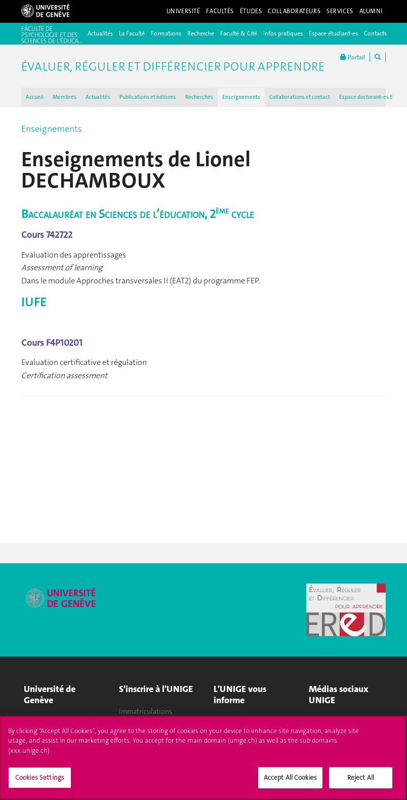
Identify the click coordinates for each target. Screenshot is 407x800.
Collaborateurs (294, 11)
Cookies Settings (39, 783)
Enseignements (241, 97)
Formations (166, 33)
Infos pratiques (283, 33)
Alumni (371, 11)
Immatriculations (145, 711)
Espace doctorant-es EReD (370, 97)
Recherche (200, 33)
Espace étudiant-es (333, 33)
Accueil (35, 97)
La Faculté (132, 33)
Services (340, 11)
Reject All (360, 783)
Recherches (199, 97)
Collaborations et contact (299, 97)
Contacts (375, 33)
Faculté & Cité (238, 33)
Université (183, 11)
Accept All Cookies (290, 783)
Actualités (100, 33)
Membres (64, 97)
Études (251, 11)
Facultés (220, 11)
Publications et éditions (147, 97)
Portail (352, 57)
